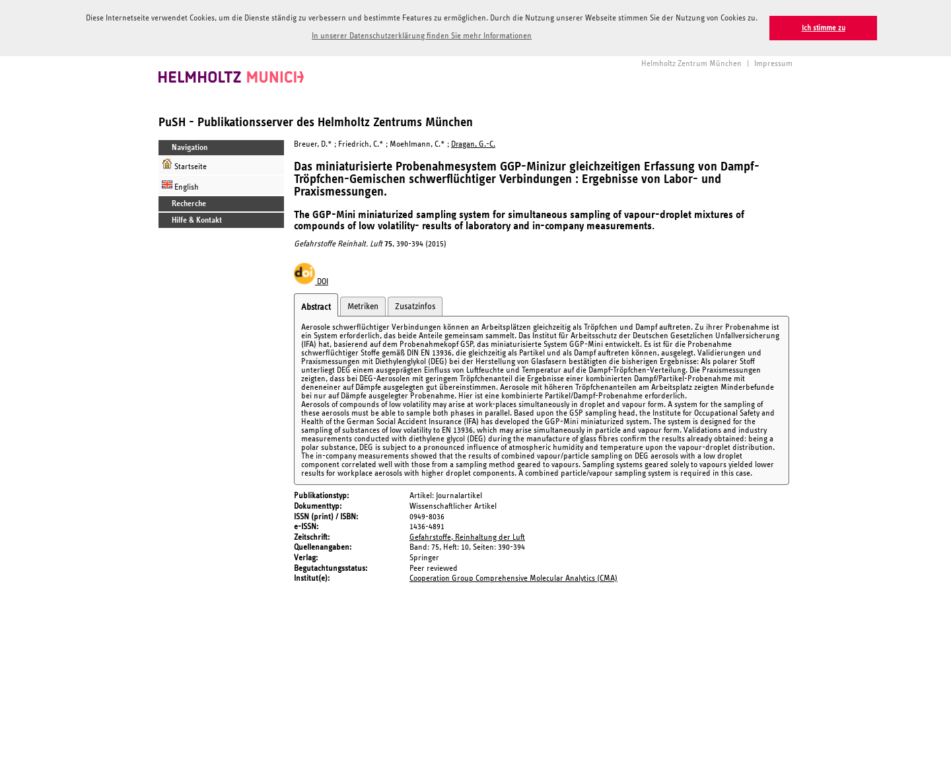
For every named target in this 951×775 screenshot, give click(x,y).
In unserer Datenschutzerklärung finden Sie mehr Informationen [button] (422, 36)
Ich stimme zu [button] (823, 28)
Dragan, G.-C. (473, 143)
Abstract (316, 306)
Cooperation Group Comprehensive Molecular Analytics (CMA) (513, 577)
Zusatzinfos (415, 305)
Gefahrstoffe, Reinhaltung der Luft (467, 536)
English (180, 184)
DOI (311, 280)
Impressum (773, 62)
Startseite (184, 163)
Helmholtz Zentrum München (691, 62)
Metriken (362, 305)
